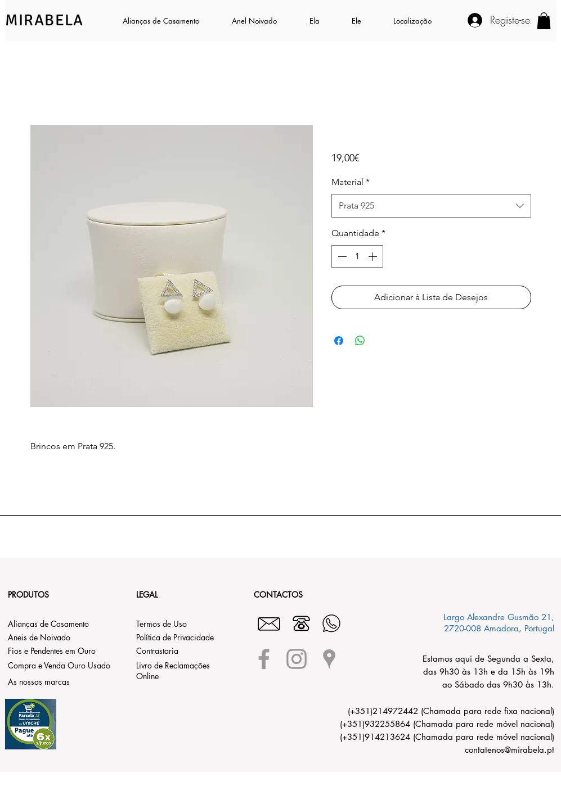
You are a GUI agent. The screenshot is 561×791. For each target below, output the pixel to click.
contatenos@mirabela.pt (509, 749)
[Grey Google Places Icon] (329, 658)
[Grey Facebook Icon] (263, 658)
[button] (322, 21)
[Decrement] (341, 256)
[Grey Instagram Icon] (296, 658)
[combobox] (431, 206)
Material (350, 182)
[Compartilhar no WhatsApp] (360, 340)
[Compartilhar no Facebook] (338, 340)
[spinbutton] (357, 256)
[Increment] (374, 256)
